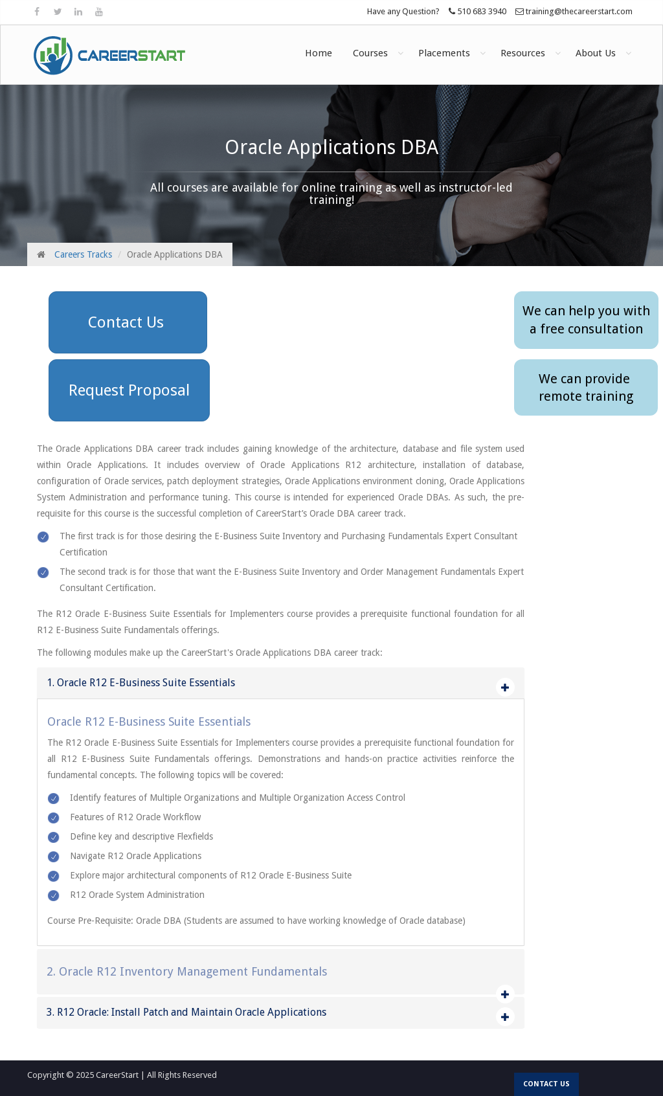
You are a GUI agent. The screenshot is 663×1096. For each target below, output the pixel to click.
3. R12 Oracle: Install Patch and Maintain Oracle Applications (186, 1012)
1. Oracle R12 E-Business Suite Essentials (141, 683)
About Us (596, 53)
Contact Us (128, 322)
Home (318, 53)
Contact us (546, 1084)
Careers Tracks (83, 254)
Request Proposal (129, 390)
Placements (444, 53)
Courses (370, 53)
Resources (522, 53)
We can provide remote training (586, 387)
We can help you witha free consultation (586, 320)
